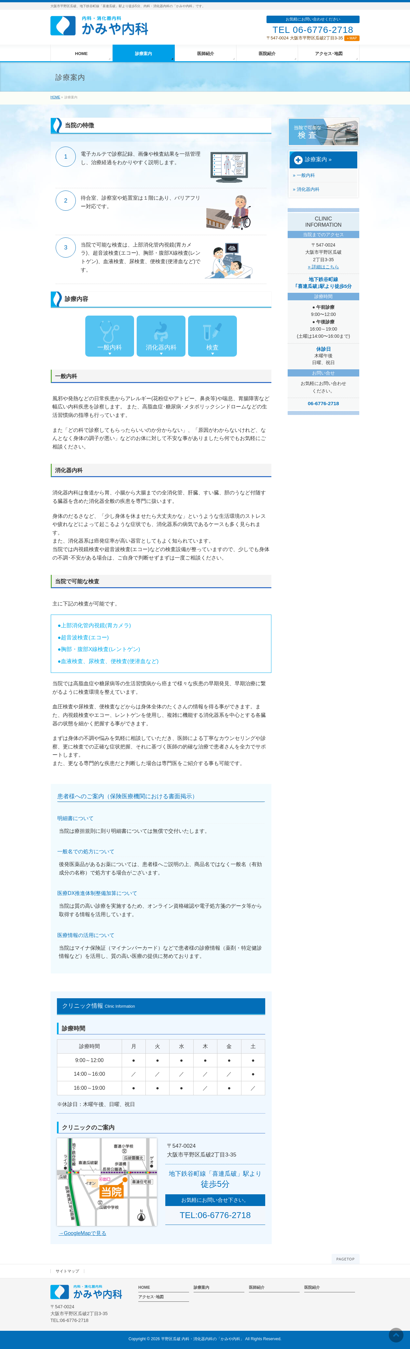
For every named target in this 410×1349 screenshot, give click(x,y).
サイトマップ (67, 1271)
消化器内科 (161, 335)
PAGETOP (345, 1259)
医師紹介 (257, 1287)
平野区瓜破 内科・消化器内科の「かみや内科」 (202, 1339)
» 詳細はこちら (323, 266)
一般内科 (109, 335)
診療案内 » (313, 159)
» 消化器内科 (306, 189)
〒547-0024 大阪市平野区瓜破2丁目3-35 (313, 38)
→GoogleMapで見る (82, 1233)
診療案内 (201, 1287)
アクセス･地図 (151, 1297)
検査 (212, 335)
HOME (144, 1287)
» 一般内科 (304, 175)
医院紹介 (312, 1287)
